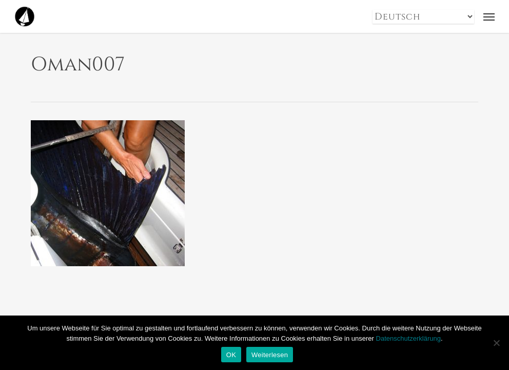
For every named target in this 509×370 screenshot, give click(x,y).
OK (231, 355)
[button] (489, 16)
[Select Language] (423, 17)
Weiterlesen (269, 355)
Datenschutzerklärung (408, 338)
